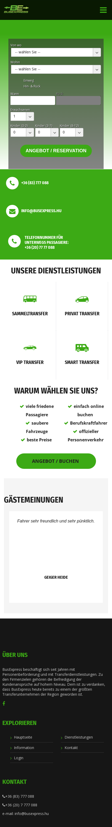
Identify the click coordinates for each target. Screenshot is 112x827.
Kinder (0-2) (19, 125)
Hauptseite (23, 737)
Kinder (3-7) (43, 125)
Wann (14, 94)
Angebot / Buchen (56, 461)
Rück (59, 94)
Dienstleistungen (79, 737)
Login (18, 757)
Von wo (16, 45)
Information (24, 747)
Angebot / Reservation (55, 150)
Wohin (15, 62)
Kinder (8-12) (69, 125)
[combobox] (56, 52)
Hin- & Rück (32, 86)
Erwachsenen (20, 110)
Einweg (29, 80)
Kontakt (71, 747)
